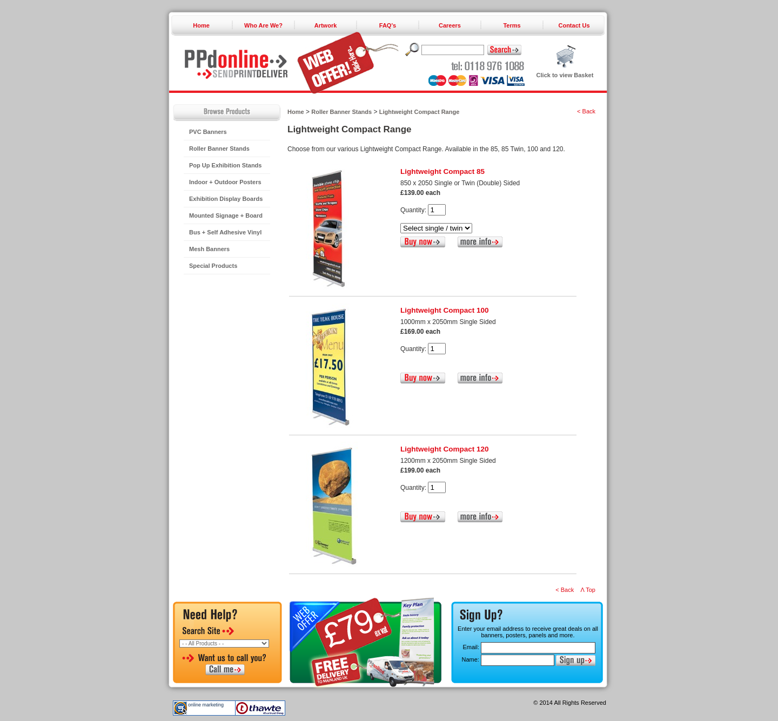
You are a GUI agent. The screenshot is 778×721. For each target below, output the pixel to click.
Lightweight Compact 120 (444, 449)
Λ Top (587, 590)
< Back (586, 111)
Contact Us (573, 25)
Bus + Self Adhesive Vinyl (225, 232)
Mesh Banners (209, 249)
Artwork (325, 25)
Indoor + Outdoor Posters (225, 182)
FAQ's (387, 25)
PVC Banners (208, 132)
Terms (511, 25)
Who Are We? (263, 25)
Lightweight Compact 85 (442, 171)
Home (201, 25)
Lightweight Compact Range (419, 112)
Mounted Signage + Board (226, 215)
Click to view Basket (565, 75)
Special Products (213, 265)
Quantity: (413, 210)
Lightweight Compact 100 (444, 310)
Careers (450, 25)
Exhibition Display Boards (226, 199)
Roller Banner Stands (219, 148)
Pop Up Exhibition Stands (225, 165)
